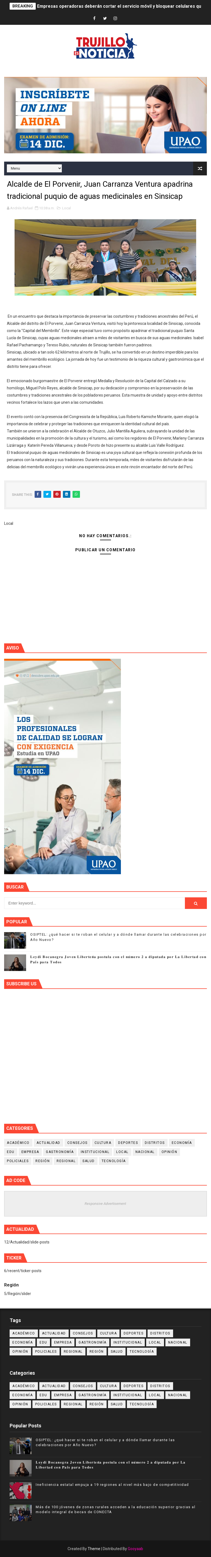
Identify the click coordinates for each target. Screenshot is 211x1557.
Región (42, 1161)
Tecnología (114, 1161)
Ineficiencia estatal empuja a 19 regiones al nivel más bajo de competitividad (112, 1485)
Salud (88, 1161)
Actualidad (48, 1143)
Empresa (30, 1152)
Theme (94, 1549)
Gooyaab (135, 1549)
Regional (66, 1161)
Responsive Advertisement (105, 1204)
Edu (11, 1152)
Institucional (95, 1152)
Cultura (103, 1143)
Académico (18, 1143)
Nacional (145, 1152)
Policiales (18, 1161)
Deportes (128, 1143)
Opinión (169, 1152)
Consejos (77, 1143)
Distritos (155, 1143)
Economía (182, 1143)
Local (66, 208)
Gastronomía (60, 1152)
